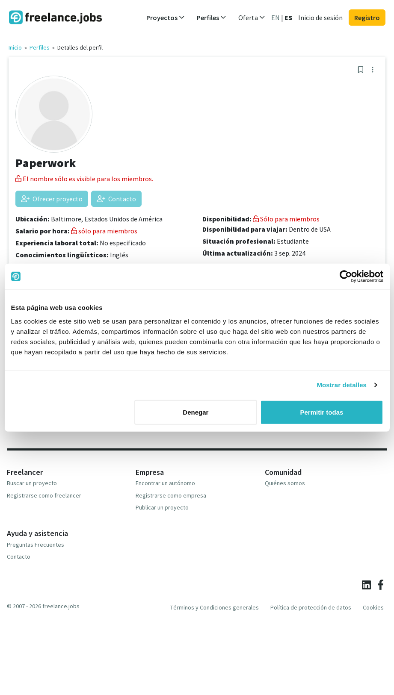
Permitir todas (322, 411)
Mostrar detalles (342, 385)
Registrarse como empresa (171, 495)
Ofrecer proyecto (52, 198)
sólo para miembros (104, 231)
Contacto (116, 198)
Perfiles (40, 47)
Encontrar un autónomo (165, 483)
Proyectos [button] (165, 17)
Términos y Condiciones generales (214, 607)
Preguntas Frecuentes (35, 544)
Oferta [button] (251, 17)
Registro (367, 17)
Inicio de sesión (320, 17)
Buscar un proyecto (32, 483)
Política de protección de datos (310, 607)
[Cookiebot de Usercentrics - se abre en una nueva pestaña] (345, 276)
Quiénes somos (285, 483)
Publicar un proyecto (162, 507)
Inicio (15, 47)
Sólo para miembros (286, 219)
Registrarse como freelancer (44, 495)
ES (288, 17)
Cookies (373, 607)
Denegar (195, 411)
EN (275, 17)
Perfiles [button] (211, 17)
